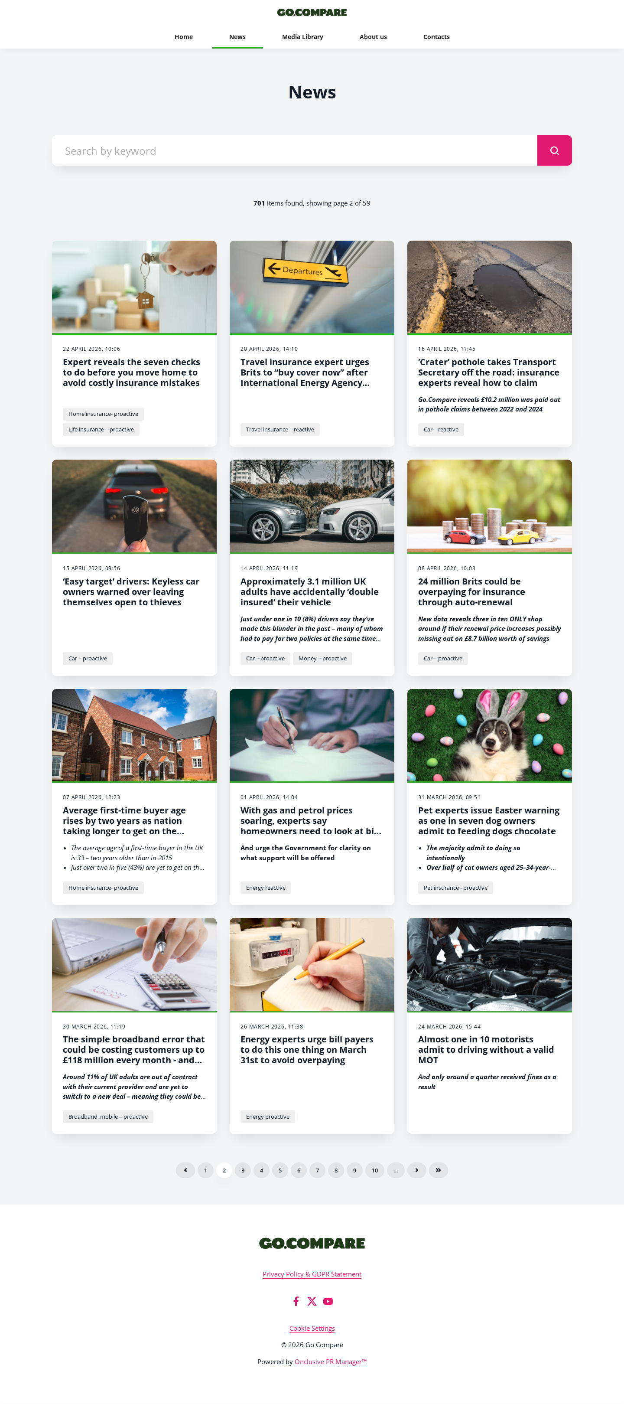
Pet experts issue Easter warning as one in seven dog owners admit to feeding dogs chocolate (488, 820)
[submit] (554, 150)
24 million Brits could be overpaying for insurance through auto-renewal (471, 591)
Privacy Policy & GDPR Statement (312, 1274)
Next (416, 1170)
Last (438, 1170)
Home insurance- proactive (103, 414)
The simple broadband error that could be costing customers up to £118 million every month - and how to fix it (134, 1054)
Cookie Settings (312, 1328)
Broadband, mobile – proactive (108, 1116)
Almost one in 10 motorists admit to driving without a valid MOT (486, 1049)
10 (375, 1170)
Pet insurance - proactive (456, 887)
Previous (185, 1170)
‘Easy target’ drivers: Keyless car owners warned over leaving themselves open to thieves (131, 591)
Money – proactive (323, 658)
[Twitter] (312, 1301)
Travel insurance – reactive (280, 429)
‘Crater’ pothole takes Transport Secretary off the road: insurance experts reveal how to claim (488, 372)
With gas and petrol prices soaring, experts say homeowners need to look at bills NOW (312, 825)
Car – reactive (441, 429)
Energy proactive (267, 1116)
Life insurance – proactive (101, 429)
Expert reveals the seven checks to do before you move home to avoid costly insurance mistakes (131, 372)
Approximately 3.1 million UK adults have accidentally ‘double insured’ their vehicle (309, 591)
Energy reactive (266, 887)
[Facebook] (296, 1301)
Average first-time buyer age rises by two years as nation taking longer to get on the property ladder (124, 825)
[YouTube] (328, 1301)
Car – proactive (87, 658)
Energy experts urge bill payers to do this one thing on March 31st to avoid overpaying (307, 1049)
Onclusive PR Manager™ (331, 1361)
